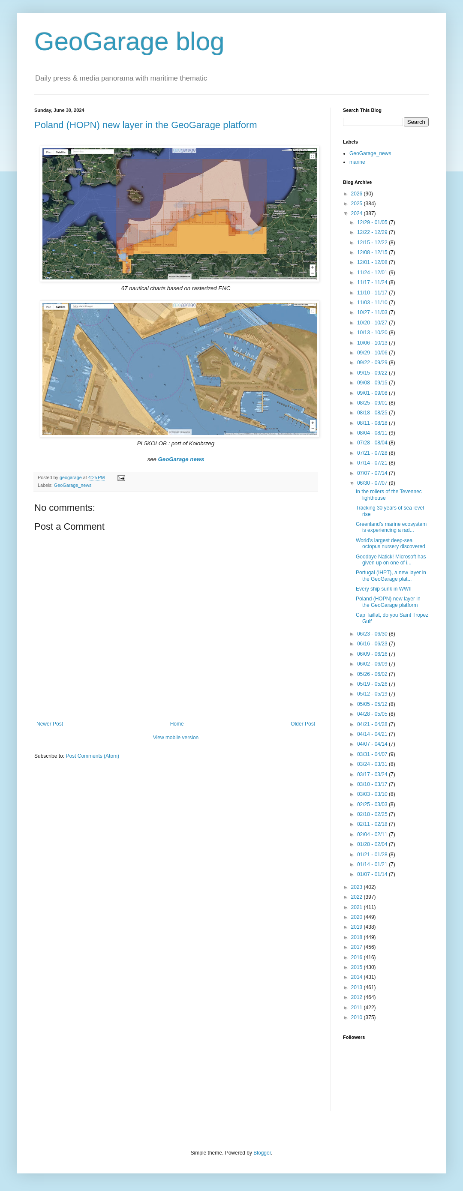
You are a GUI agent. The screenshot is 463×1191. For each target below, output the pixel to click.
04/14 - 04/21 (373, 734)
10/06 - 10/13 (373, 343)
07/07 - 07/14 (373, 473)
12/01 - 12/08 (373, 262)
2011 (357, 1008)
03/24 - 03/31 (373, 764)
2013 (357, 987)
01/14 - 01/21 (373, 864)
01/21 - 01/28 (373, 855)
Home (177, 724)
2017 (357, 947)
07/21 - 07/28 (373, 453)
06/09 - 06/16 (373, 654)
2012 (357, 997)
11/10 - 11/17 (373, 293)
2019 (357, 927)
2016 (357, 957)
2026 (357, 194)
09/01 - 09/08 (373, 393)
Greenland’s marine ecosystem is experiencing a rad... (391, 527)
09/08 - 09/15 (373, 383)
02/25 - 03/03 (373, 804)
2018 (357, 937)
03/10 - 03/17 (373, 784)
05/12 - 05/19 (373, 694)
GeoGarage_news (73, 485)
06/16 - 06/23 (373, 644)
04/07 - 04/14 (373, 744)
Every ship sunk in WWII (384, 589)
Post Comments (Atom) (92, 756)
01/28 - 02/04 (373, 844)
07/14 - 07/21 (373, 463)
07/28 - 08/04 (373, 443)
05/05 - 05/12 (373, 704)
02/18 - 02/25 (373, 814)
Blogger (262, 1153)
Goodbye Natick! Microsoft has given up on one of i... (391, 560)
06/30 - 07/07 (373, 483)
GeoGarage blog (129, 41)
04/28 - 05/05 (373, 714)
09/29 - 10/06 (373, 353)
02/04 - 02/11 (373, 834)
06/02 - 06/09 (373, 664)
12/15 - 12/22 (373, 243)
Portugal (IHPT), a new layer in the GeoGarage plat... (391, 576)
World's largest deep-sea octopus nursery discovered (390, 543)
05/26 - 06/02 (373, 674)
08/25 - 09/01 (373, 403)
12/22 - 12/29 (373, 232)
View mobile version (176, 738)
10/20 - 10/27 (373, 323)
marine (357, 162)
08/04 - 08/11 (373, 433)
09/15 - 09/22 (373, 373)
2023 (357, 887)
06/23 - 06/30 (373, 634)
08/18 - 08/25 (373, 413)
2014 (357, 977)
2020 (357, 917)
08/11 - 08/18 (373, 423)
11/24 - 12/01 (373, 273)
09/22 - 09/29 (373, 363)
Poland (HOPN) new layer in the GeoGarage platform (145, 125)
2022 (357, 897)
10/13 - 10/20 (373, 333)
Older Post (303, 724)
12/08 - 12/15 (373, 252)
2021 (357, 907)
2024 (357, 213)
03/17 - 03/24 (373, 774)
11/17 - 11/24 (373, 282)
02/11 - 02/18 (373, 824)
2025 (357, 204)
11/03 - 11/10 (373, 303)
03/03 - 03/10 (373, 794)
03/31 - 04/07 (373, 754)
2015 (357, 967)
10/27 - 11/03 (373, 312)
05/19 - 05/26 (373, 684)
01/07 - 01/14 (373, 874)
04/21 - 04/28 (373, 724)
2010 (357, 1017)
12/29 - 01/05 (373, 222)
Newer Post (49, 724)
